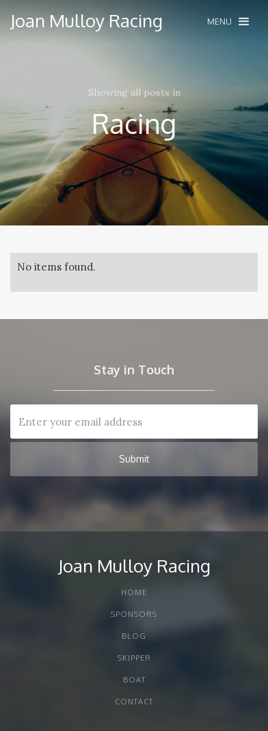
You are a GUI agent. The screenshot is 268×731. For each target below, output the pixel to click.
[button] (228, 21)
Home (134, 592)
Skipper (134, 658)
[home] (86, 20)
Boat (134, 680)
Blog (134, 636)
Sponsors (134, 614)
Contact (134, 701)
